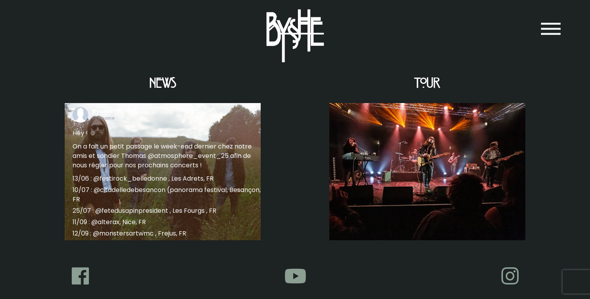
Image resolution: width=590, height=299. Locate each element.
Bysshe (103, 111)
